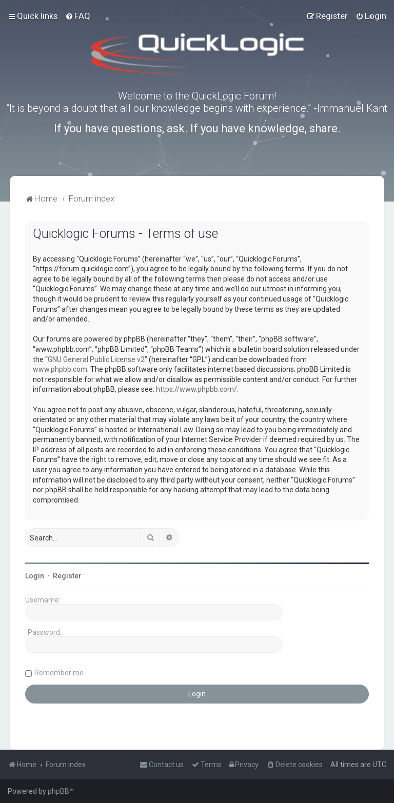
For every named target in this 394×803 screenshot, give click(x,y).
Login (34, 576)
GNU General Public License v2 (96, 359)
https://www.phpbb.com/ (196, 389)
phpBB (58, 791)
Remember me (59, 673)
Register (67, 576)
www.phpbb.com (60, 369)
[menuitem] (77, 16)
